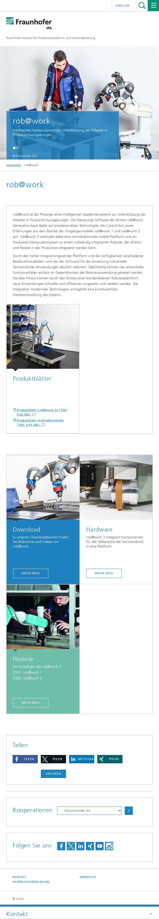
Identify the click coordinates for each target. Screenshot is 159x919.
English (123, 5)
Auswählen (129, 811)
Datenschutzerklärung (31, 882)
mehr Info (31, 573)
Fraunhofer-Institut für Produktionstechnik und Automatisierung (51, 38)
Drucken (53, 773)
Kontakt (19, 877)
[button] (14, 148)
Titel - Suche (142, 5)
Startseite (13, 165)
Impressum (88, 877)
